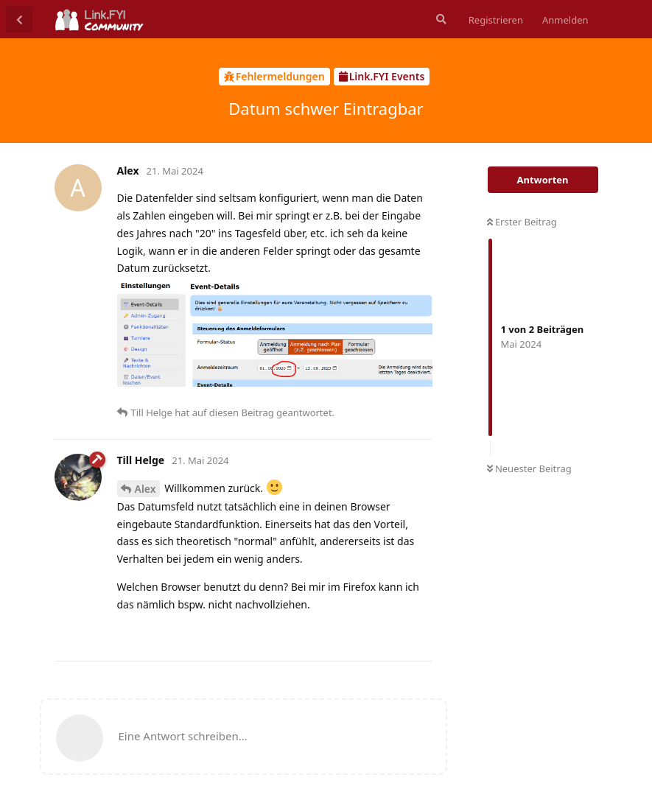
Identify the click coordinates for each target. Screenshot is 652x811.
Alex (145, 489)
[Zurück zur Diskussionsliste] (19, 19)
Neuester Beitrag (529, 468)
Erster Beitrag (522, 221)
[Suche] (440, 19)
